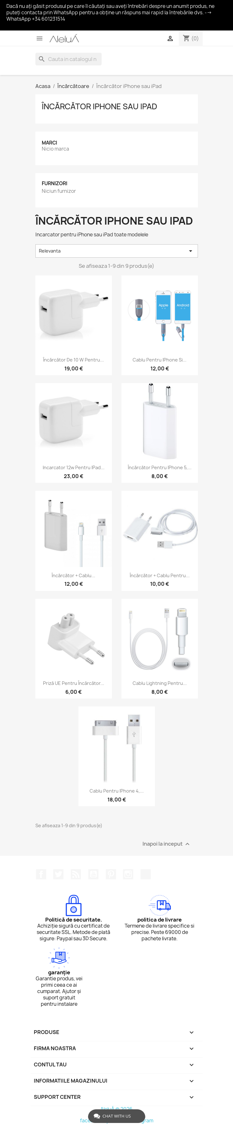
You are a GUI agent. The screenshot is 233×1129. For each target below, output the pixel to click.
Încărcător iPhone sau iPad (99, 106)
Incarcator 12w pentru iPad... (74, 467)
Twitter (58, 874)
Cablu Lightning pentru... (160, 683)
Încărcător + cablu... (73, 575)
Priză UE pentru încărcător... (73, 683)
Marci (49, 142)
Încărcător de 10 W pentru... (73, 360)
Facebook (41, 874)
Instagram (128, 874)
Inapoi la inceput (166, 844)
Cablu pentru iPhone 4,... (117, 791)
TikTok (146, 874)
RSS (76, 874)
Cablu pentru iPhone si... (159, 360)
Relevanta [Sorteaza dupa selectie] (116, 251)
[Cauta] (68, 59)
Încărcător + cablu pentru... (160, 575)
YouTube (93, 874)
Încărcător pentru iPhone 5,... (160, 467)
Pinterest (111, 874)
